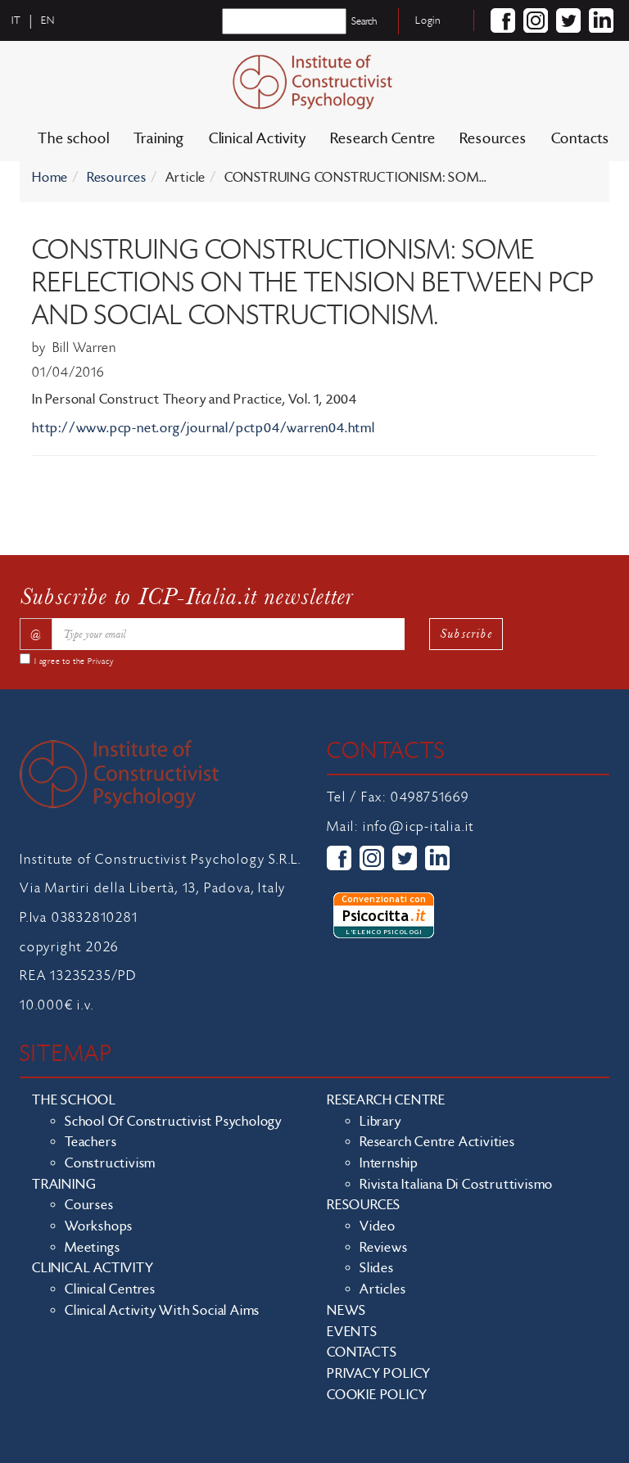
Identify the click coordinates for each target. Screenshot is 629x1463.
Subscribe (466, 633)
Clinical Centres (110, 1289)
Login (428, 20)
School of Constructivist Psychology (173, 1121)
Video (378, 1226)
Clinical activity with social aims (162, 1311)
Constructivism (110, 1163)
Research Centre (382, 138)
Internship (389, 1163)
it (16, 20)
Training (158, 138)
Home (50, 177)
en (48, 20)
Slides (377, 1268)
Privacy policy (379, 1374)
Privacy (101, 661)
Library (380, 1121)
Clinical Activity (257, 138)
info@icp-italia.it (418, 827)
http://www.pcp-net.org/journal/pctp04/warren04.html (203, 428)
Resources (492, 138)
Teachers (90, 1142)
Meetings (92, 1247)
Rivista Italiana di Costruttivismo (456, 1184)
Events (352, 1332)
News (346, 1311)
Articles (382, 1289)
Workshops (99, 1226)
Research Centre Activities (437, 1142)
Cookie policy (377, 1395)
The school (73, 138)
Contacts (580, 138)
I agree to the (74, 661)
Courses (89, 1205)
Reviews (384, 1247)
